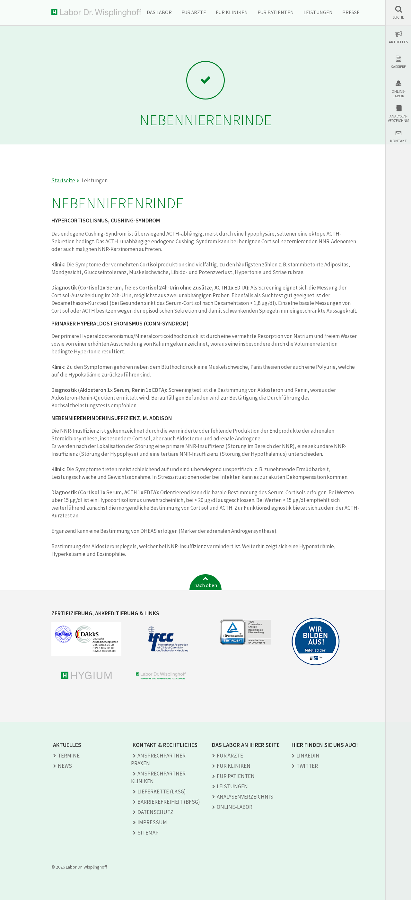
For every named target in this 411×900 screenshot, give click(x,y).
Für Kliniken (232, 12)
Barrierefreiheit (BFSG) (168, 801)
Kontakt (398, 141)
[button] (398, 12)
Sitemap (148, 832)
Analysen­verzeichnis (245, 796)
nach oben (205, 585)
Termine (69, 755)
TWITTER (307, 765)
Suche (398, 17)
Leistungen (318, 12)
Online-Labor (398, 93)
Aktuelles (398, 42)
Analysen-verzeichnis (398, 118)
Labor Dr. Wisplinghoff (96, 13)
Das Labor (159, 12)
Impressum (152, 822)
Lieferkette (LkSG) (161, 791)
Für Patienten (276, 12)
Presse (351, 12)
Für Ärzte (193, 12)
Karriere (398, 67)
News (65, 765)
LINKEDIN (307, 755)
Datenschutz (155, 812)
